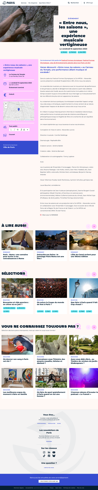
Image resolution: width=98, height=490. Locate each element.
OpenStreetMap (27, 119)
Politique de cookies (69, 487)
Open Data (58, 487)
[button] (19, 109)
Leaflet (18, 119)
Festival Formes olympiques (71, 60)
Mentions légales (19, 487)
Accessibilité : (37, 487)
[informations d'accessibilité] (19, 129)
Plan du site (80, 487)
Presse (51, 487)
